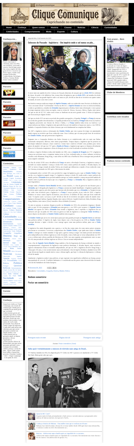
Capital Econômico (16, 178)
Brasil (10, 175)
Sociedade (8, 278)
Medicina (15, 246)
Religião (5, 270)
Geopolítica (18, 233)
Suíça (20, 278)
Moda (48, 32)
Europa (20, 225)
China (20, 186)
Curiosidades (110, 27)
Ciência (94, 27)
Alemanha (55, 108)
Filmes (20, 227)
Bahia (4, 173)
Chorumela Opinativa (9, 188)
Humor (20, 238)
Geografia (49, 271)
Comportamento (32, 32)
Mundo (62, 271)
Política (67, 271)
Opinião (6, 258)
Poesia (20, 260)
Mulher (19, 248)
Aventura (19, 171)
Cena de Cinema (8, 184)
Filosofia (5, 229)
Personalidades (12, 260)
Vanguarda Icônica (16, 282)
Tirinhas (10, 280)
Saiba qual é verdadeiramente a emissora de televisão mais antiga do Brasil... (57, 349)
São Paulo (12, 275)
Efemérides (7, 222)
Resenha (10, 270)
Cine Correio (16, 190)
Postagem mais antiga (92, 338)
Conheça (22, 27)
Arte (20, 169)
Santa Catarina (13, 274)
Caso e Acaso (13, 180)
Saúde (20, 275)
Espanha (19, 224)
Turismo (15, 280)
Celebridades (12, 32)
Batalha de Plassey (63, 146)
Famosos (6, 227)
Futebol (15, 229)
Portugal (83, 118)
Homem (14, 238)
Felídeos (13, 227)
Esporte (61, 32)
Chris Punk (19, 188)
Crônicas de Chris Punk (9, 212)
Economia (10, 219)
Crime (14, 208)
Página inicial (64, 338)
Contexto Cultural (17, 201)
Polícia (6, 263)
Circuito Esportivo (16, 192)
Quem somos (38, 27)
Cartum (5, 180)
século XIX (88, 93)
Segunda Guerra (87, 218)
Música (13, 251)
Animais (13, 167)
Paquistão (13, 258)
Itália (20, 243)
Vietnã (14, 284)
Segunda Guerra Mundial (46, 243)
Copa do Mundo (7, 203)
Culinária (19, 212)
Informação (6, 240)
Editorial (18, 219)
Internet (6, 243)
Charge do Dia (13, 186)
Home (9, 27)
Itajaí (14, 243)
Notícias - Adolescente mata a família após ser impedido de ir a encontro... (60, 433)
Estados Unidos (65, 131)
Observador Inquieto (12, 256)
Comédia (19, 196)
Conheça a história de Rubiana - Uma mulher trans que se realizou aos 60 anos (61, 423)
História (54, 27)
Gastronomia (7, 231)
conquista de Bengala (79, 152)
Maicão (10, 246)
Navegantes (18, 251)
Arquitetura (13, 169)
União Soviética (93, 212)
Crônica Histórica (15, 210)
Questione (18, 266)
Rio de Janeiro (17, 270)
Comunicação (6, 201)
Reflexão (6, 268)
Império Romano (61, 103)
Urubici (20, 280)
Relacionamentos (17, 268)
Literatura (6, 245)
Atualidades (8, 171)
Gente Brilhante (17, 231)
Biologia (9, 173)
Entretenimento (8, 224)
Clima (5, 194)
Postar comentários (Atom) (67, 343)
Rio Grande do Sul (8, 272)
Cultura (74, 32)
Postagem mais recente (37, 338)
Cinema (67, 27)
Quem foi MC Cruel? (43, 414)
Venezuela (5, 284)
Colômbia (11, 194)
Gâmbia (20, 229)
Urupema (5, 282)
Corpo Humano (17, 203)
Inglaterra (19, 240)
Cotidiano (8, 205)
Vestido (11, 284)
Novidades (18, 254)
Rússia (15, 272)
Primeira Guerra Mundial (48, 185)
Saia (18, 272)
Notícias (81, 27)
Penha (4, 260)
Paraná (20, 258)
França (91, 118)
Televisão (5, 280)
